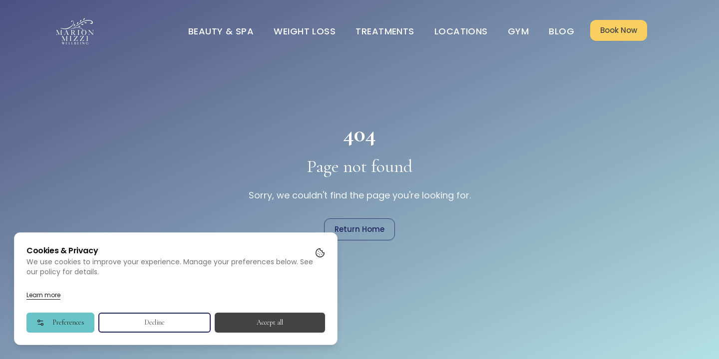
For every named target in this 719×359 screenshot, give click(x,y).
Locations (461, 31)
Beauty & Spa (221, 31)
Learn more (43, 295)
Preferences (60, 322)
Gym (518, 31)
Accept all (270, 322)
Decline (154, 322)
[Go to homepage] (75, 31)
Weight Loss (305, 31)
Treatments (385, 31)
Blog (561, 31)
